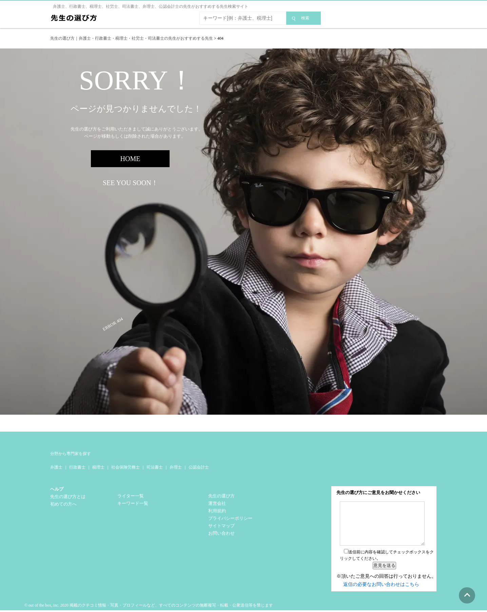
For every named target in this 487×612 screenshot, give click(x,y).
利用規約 (217, 510)
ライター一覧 (130, 495)
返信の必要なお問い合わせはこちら (381, 584)
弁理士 (176, 467)
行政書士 (77, 467)
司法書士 (155, 467)
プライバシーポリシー (230, 518)
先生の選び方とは (67, 496)
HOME (130, 158)
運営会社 (217, 503)
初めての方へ (63, 504)
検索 (305, 18)
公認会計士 (199, 467)
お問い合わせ (221, 533)
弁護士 (56, 467)
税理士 (98, 467)
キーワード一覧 (132, 503)
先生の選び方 (221, 495)
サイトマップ (221, 525)
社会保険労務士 (125, 467)
